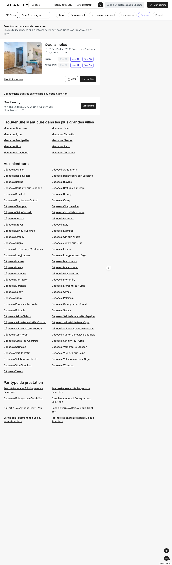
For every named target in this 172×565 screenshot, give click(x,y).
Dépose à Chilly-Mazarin (18, 212)
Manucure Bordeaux (15, 128)
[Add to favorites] (38, 46)
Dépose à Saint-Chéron (17, 316)
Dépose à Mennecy (15, 273)
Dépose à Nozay (13, 291)
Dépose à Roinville (14, 310)
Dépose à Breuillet (14, 194)
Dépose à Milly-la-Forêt (65, 273)
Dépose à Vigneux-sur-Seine (68, 352)
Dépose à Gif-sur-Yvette (66, 236)
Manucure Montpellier (16, 140)
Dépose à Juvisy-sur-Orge (67, 242)
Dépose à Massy (13, 267)
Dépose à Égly (60, 224)
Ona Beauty (12, 102)
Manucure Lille (60, 128)
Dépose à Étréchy (14, 236)
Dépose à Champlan (15, 206)
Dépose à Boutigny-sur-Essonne (23, 187)
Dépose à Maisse (14, 261)
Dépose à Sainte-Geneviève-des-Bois (73, 334)
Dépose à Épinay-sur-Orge (19, 230)
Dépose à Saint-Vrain (16, 334)
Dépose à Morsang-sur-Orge (68, 285)
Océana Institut (56, 44)
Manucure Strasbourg (16, 152)
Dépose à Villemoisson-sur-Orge (71, 359)
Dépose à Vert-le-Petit (17, 352)
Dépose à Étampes (62, 230)
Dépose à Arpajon (14, 169)
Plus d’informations (13, 79)
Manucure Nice (12, 146)
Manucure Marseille (63, 134)
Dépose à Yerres (13, 371)
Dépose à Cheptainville (65, 206)
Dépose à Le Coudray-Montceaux (23, 249)
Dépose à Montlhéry (63, 279)
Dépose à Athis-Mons (64, 169)
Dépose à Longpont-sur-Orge (69, 255)
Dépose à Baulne (13, 181)
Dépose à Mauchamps (65, 267)
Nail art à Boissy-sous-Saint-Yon (23, 407)
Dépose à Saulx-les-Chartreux (21, 340)
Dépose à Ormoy (61, 291)
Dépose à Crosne (14, 218)
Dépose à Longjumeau (17, 255)
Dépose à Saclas (61, 310)
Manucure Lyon (13, 134)
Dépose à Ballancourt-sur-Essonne (72, 175)
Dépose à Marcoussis (64, 261)
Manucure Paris (61, 146)
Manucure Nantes (62, 140)
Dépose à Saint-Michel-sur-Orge (70, 322)
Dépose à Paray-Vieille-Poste (20, 304)
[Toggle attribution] (168, 562)
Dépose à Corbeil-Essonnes (68, 212)
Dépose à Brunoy (62, 194)
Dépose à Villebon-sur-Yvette (21, 359)
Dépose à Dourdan (62, 218)
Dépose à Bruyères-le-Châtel (20, 200)
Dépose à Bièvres (62, 181)
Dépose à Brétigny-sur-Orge (68, 187)
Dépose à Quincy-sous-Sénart (69, 304)
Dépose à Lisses (61, 249)
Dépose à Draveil (13, 224)
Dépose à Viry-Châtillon (18, 365)
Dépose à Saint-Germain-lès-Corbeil (25, 322)
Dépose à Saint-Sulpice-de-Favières (73, 328)
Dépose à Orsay (13, 297)
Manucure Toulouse (63, 152)
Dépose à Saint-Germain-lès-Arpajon (73, 316)
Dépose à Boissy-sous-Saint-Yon (23, 398)
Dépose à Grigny (13, 242)
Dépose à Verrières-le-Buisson (69, 346)
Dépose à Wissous (62, 365)
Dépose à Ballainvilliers (17, 175)
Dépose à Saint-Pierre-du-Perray (23, 328)
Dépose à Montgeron (16, 279)
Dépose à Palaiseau (63, 297)
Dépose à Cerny (61, 200)
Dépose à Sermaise (15, 346)
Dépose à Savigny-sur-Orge (68, 340)
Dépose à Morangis (15, 285)
